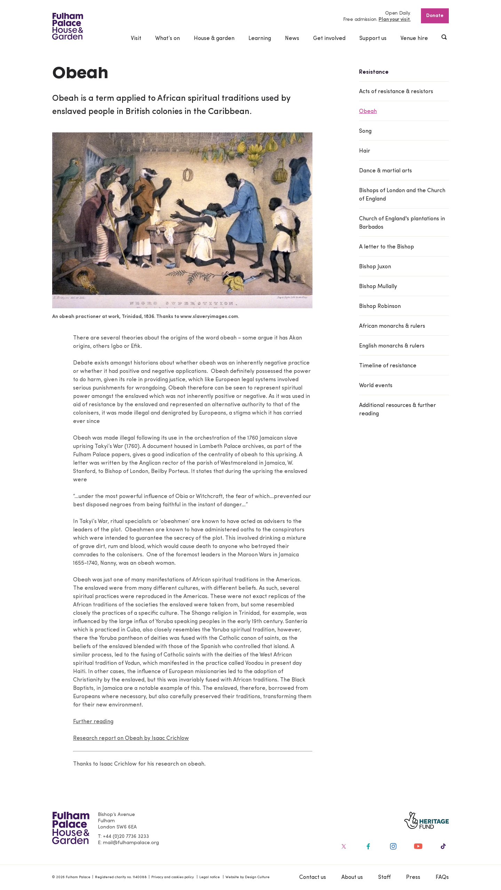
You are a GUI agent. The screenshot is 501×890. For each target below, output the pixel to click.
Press (413, 877)
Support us (373, 38)
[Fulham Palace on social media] (343, 846)
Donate (435, 15)
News (292, 38)
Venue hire (414, 38)
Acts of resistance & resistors (396, 92)
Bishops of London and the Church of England (402, 195)
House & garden (214, 38)
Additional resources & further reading (397, 410)
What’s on (167, 38)
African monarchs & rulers (392, 326)
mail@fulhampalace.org (131, 843)
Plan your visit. (395, 19)
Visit (136, 38)
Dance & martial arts (385, 171)
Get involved (329, 38)
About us (352, 877)
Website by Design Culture (247, 877)
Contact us (312, 877)
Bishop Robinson (380, 306)
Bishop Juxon (375, 267)
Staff (384, 877)
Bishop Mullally (378, 286)
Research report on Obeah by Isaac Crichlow (131, 738)
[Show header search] (444, 37)
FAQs (442, 877)
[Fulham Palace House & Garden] (67, 26)
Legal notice (209, 877)
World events (375, 386)
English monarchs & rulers (391, 346)
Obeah (368, 111)
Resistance (374, 72)
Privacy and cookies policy (172, 877)
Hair (364, 151)
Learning (259, 38)
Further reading (93, 722)
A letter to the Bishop (386, 247)
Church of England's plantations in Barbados (402, 223)
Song (365, 131)
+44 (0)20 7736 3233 (126, 836)
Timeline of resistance (387, 366)
